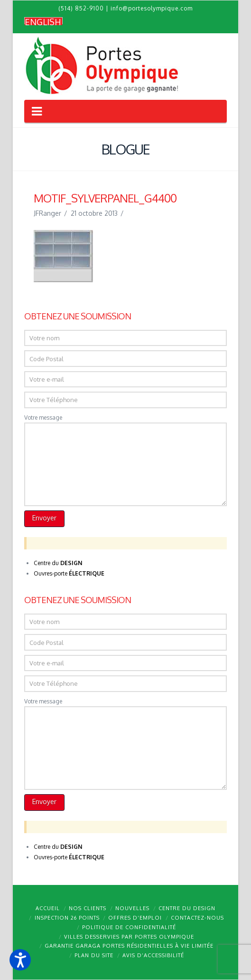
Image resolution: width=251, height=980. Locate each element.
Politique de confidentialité (129, 927)
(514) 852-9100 (81, 8)
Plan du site (93, 955)
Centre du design (186, 908)
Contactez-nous (197, 917)
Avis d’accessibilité (153, 955)
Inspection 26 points (67, 917)
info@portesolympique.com (152, 8)
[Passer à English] (43, 21)
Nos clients (87, 908)
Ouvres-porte (69, 573)
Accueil (48, 908)
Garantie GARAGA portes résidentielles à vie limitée (129, 945)
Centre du (58, 563)
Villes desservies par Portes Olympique (129, 936)
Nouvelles (132, 908)
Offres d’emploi (135, 917)
